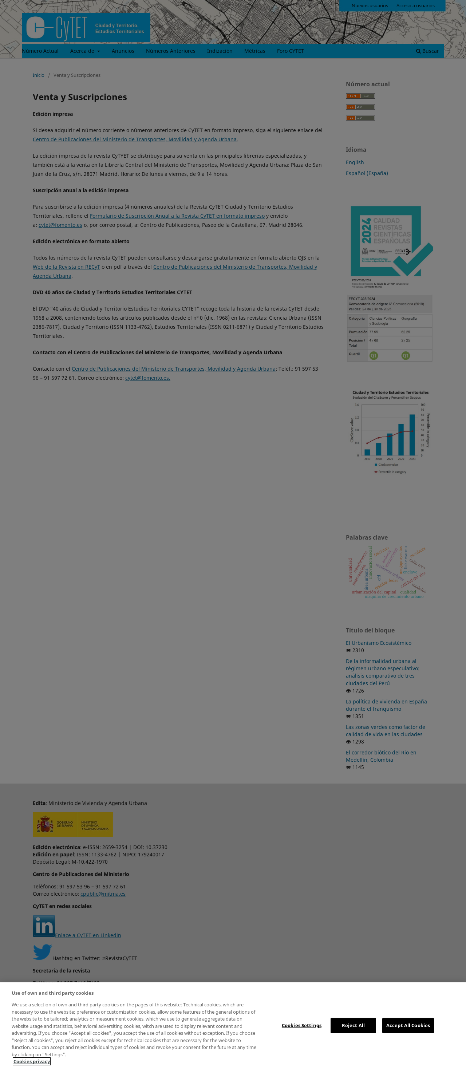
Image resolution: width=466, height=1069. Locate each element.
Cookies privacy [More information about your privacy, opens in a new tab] (31, 1061)
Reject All (353, 1025)
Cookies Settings (301, 1025)
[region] (233, 1025)
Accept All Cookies (408, 1025)
